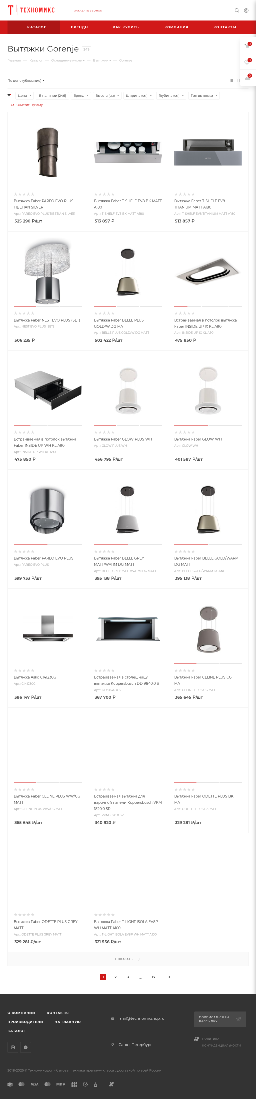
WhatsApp (25, 1047)
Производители (25, 1022)
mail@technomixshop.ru (141, 1018)
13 (153, 977)
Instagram (13, 1047)
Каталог (17, 1031)
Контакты (57, 1013)
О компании (21, 1013)
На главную (67, 1022)
